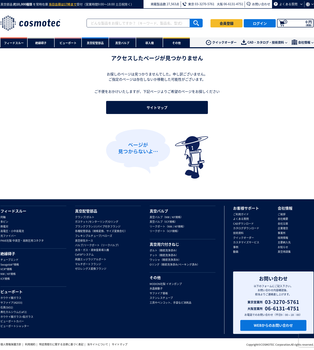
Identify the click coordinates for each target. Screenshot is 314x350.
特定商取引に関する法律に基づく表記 (61, 344)
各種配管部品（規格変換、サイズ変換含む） (101, 231)
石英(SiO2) (6, 307)
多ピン (4, 222)
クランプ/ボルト (84, 217)
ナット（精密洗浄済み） (164, 255)
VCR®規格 (6, 269)
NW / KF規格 (8, 274)
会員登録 (227, 23)
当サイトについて (97, 344)
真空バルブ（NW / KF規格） (166, 217)
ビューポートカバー (12, 321)
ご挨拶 (282, 214)
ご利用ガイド (241, 214)
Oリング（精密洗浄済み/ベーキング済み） (175, 264)
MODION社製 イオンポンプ (166, 284)
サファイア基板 (159, 293)
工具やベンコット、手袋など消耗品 (170, 303)
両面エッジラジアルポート (90, 259)
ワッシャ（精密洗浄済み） (165, 260)
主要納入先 (284, 242)
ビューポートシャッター (14, 326)
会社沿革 (283, 224)
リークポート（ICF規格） (165, 231)
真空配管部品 (86, 211)
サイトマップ (157, 107)
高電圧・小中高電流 (12, 231)
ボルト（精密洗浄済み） (164, 250)
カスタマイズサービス (246, 242)
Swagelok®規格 (9, 264)
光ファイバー (8, 236)
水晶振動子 (156, 288)
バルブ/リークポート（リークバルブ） (97, 245)
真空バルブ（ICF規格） (163, 222)
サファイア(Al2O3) (11, 303)
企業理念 (283, 228)
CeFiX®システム (84, 254)
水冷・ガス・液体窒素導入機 (92, 250)
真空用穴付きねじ (164, 244)
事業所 (282, 233)
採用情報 (283, 238)
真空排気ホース (84, 241)
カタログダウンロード (246, 228)
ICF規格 (5, 279)
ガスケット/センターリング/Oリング (96, 222)
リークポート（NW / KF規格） (168, 226)
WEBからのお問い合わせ (273, 325)
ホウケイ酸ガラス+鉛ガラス (16, 317)
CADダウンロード (243, 224)
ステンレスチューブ (161, 298)
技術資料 (238, 233)
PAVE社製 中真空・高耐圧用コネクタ (22, 241)
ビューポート (11, 291)
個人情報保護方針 (10, 344)
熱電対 (4, 226)
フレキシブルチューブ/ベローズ (93, 236)
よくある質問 (288, 4)
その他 (155, 277)
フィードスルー (13, 211)
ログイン (260, 23)
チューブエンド (9, 260)
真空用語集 (284, 252)
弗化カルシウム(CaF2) (13, 312)
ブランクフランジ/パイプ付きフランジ (97, 226)
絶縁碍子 (7, 253)
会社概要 (283, 219)
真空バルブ (159, 211)
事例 (235, 247)
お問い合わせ (258, 4)
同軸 (3, 217)
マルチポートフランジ (88, 264)
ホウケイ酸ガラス (10, 298)
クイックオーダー (221, 42)
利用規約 (30, 344)
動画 (235, 252)
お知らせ (283, 247)
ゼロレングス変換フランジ (90, 269)
